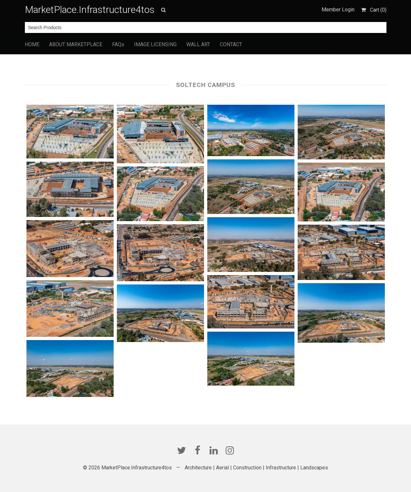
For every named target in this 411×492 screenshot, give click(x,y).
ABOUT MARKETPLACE (75, 44)
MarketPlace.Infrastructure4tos (90, 9)
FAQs (118, 44)
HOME (32, 44)
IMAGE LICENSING (155, 44)
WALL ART (198, 44)
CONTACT (231, 44)
